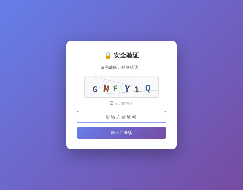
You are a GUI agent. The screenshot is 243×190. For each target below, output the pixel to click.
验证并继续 (121, 132)
